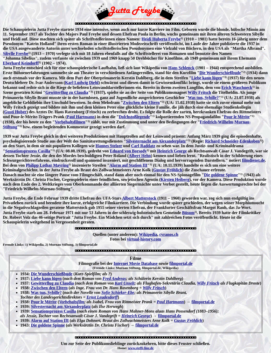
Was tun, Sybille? (203, 97)
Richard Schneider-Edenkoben (232, 141)
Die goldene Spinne (221, 175)
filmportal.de (180, 263)
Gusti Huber (15, 112)
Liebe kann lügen (206, 78)
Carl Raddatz (143, 146)
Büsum (188, 212)
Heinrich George (172, 151)
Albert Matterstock (139, 198)
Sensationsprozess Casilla (27, 151)
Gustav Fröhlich (167, 170)
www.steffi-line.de (141, 348)
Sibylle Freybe (15, 53)
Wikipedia (148, 234)
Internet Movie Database (136, 263)
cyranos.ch (168, 234)
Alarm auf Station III (128, 165)
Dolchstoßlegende (134, 117)
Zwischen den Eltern (141, 102)
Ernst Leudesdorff (102, 297)
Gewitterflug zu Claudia (66, 92)
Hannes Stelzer (109, 146)
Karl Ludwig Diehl (82, 82)
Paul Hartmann (81, 117)
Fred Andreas (114, 278)
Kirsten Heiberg (175, 179)
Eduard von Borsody (128, 151)
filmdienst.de (253, 160)
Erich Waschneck (236, 87)
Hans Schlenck (181, 68)
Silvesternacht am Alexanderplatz (156, 141)
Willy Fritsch (199, 92)
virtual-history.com (144, 239)
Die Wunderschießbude (220, 72)
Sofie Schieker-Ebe (117, 292)
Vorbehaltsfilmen (70, 122)
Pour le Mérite (236, 117)
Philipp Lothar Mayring (47, 165)
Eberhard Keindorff (21, 63)
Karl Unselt (124, 283)
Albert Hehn (140, 155)
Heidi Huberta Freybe (161, 39)
